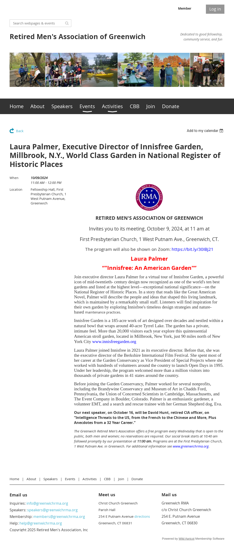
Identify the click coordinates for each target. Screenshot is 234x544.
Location (16, 189)
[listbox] (205, 131)
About (31, 479)
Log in (215, 9)
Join (121, 479)
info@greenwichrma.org (47, 503)
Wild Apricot (186, 538)
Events (70, 479)
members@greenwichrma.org (59, 516)
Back (20, 131)
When (14, 178)
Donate (137, 479)
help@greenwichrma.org (40, 523)
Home (14, 479)
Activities (89, 479)
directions (142, 516)
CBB (107, 479)
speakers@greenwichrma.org (52, 509)
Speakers (50, 479)
